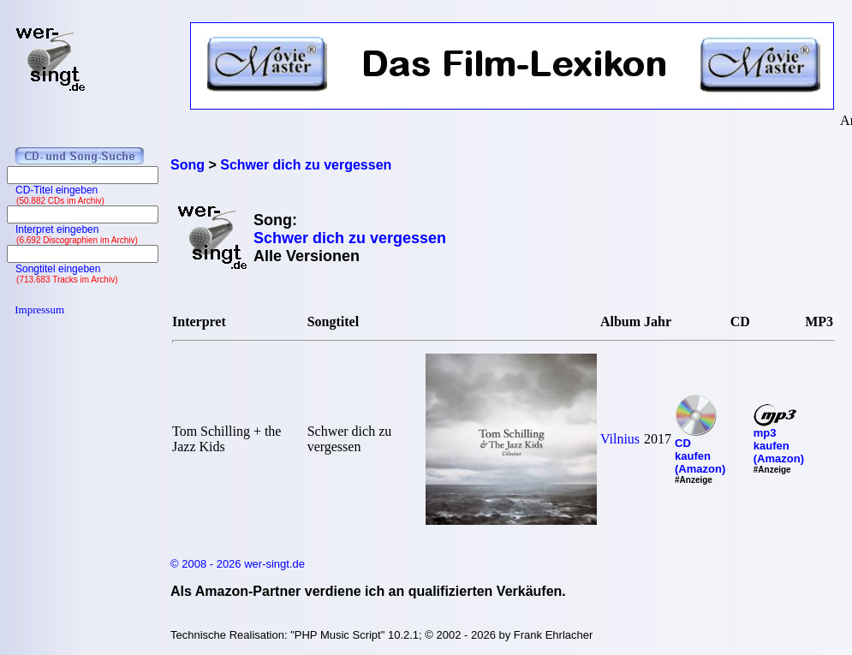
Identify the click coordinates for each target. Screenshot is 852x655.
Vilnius (620, 439)
